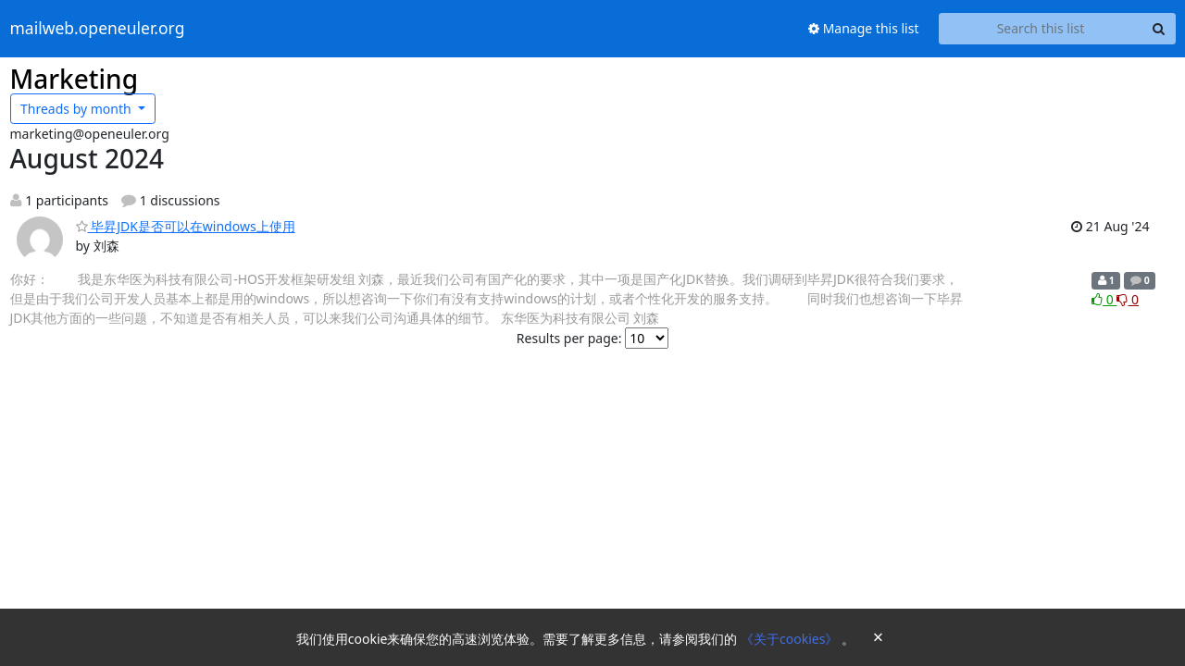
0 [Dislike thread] (1127, 299)
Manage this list (863, 28)
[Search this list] (1041, 28)
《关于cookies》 (791, 639)
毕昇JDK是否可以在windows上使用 (185, 226)
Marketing (74, 78)
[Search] (1159, 28)
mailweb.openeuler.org (97, 29)
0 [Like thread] (1103, 299)
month (77, 108)
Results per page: (569, 338)
